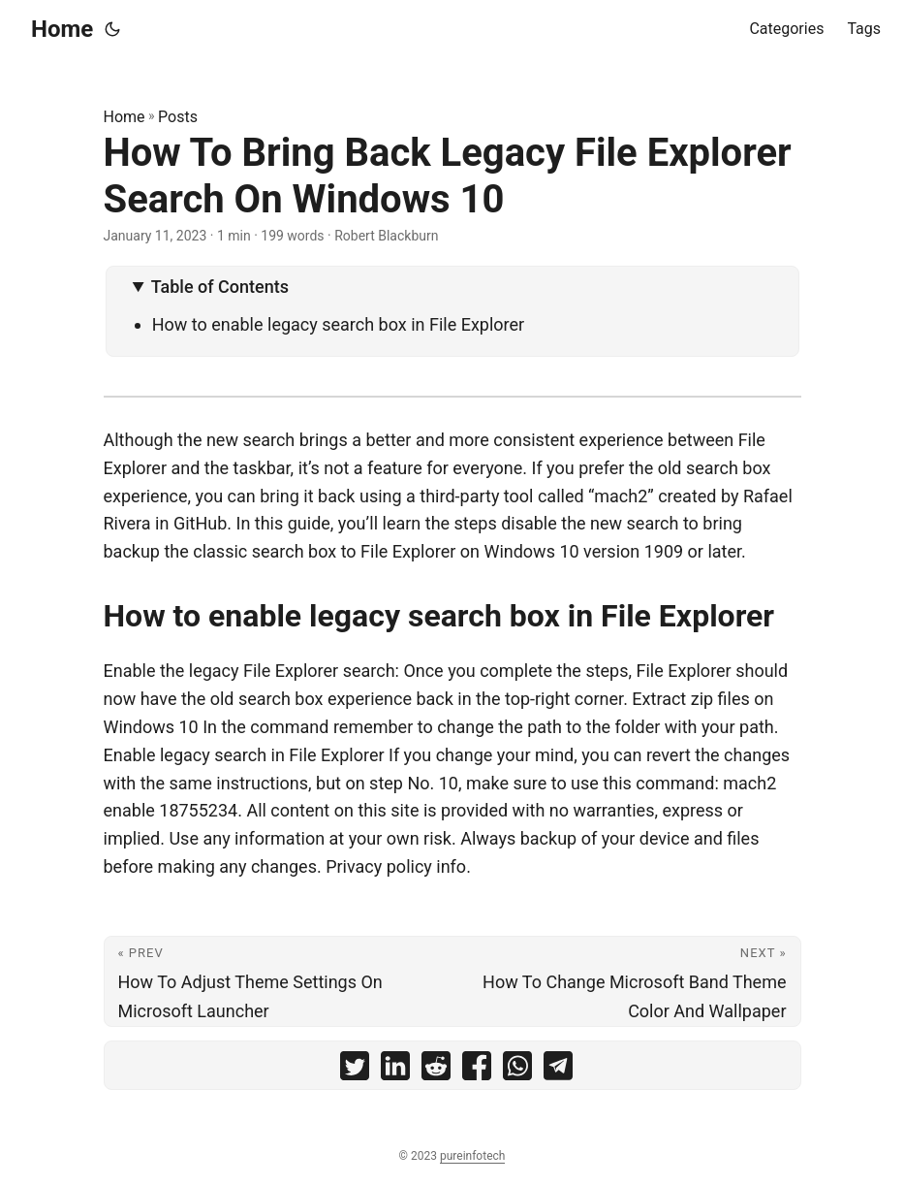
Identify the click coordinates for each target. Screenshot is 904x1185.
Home (62, 29)
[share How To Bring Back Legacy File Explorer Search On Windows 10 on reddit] (436, 1070)
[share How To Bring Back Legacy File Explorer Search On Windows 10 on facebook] (476, 1070)
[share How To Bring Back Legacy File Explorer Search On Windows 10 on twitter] (354, 1070)
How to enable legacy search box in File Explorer (338, 324)
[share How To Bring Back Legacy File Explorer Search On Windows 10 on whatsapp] (517, 1070)
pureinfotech (472, 1156)
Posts (178, 117)
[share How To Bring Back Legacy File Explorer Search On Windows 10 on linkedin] (395, 1070)
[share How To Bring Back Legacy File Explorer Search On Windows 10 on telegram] (558, 1070)
